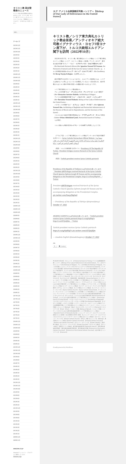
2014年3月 (16, 373)
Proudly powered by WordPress (63, 347)
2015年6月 (16, 357)
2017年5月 (16, 305)
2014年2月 (16, 376)
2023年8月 (16, 116)
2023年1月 (16, 135)
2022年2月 (16, 167)
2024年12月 (16, 74)
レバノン (65, 317)
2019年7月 (16, 247)
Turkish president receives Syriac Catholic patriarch (80, 159)
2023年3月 (16, 132)
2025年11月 (16, 48)
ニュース (69, 261)
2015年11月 (16, 350)
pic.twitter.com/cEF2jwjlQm (83, 230)
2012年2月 (16, 405)
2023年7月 (16, 119)
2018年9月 (16, 273)
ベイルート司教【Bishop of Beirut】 (81, 309)
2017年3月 (16, 312)
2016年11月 (16, 324)
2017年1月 (16, 318)
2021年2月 (16, 199)
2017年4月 (16, 308)
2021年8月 (16, 180)
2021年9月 (16, 177)
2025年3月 (16, 64)
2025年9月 (16, 55)
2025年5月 (16, 58)
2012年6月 (16, 398)
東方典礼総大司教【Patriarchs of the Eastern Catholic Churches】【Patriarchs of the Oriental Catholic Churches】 (79, 329)
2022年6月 (16, 158)
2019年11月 (16, 238)
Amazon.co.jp (17, 456)
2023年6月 (16, 122)
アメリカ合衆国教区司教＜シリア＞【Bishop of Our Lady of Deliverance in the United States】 (79, 262)
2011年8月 (16, 414)
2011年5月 (16, 421)
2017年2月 (16, 315)
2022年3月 (16, 164)
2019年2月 (16, 263)
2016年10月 (16, 328)
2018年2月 (16, 289)
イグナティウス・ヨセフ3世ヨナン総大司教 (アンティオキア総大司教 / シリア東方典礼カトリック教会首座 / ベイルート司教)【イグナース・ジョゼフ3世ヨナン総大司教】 (79, 274)
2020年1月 (16, 231)
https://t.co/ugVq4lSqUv (62, 230)
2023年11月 (16, 106)
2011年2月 (16, 430)
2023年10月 (16, 109)
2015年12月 (16, 347)
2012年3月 (16, 402)
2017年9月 (16, 302)
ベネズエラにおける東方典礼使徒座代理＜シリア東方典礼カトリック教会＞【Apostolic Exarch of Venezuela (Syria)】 (76, 312)
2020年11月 (16, 209)
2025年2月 (16, 68)
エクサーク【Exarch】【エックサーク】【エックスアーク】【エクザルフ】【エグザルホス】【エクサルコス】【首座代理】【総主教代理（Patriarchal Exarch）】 (79, 277)
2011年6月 (16, 418)
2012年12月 (16, 382)
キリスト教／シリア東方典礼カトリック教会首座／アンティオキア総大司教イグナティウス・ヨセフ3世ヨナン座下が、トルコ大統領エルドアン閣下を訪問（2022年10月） (79, 44)
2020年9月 (16, 215)
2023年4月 (16, 129)
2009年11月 (16, 440)
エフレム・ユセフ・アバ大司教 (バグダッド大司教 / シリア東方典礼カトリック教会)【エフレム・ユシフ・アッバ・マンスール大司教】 (79, 280)
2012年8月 (16, 395)
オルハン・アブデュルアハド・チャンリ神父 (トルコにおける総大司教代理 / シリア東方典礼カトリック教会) (79, 283)
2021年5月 (16, 190)
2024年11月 (16, 77)
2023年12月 (16, 103)
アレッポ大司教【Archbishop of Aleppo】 (90, 265)
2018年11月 (16, 267)
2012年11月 (16, 385)
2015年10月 (16, 353)
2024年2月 (16, 97)
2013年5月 (16, 379)
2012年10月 (16, 389)
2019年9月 (16, 241)
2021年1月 (16, 202)
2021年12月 (16, 170)
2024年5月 (16, 87)
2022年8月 (16, 151)
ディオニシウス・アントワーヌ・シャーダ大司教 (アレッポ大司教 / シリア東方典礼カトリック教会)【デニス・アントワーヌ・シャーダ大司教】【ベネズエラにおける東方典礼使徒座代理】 (79, 291)
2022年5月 (16, 161)
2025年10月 (16, 52)
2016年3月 (16, 341)
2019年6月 (16, 251)
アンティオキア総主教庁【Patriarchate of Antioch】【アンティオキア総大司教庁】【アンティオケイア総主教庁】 (79, 268)
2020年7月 (16, 222)
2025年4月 (16, 61)
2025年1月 (16, 71)
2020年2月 (16, 228)
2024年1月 (16, 100)
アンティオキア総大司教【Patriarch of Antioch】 (78, 270)
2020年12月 (16, 206)
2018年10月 (16, 270)
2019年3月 (16, 260)
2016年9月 (16, 331)
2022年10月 (16, 145)
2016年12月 (16, 321)
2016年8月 (16, 334)
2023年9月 (16, 113)
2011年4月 (16, 424)
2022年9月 (16, 148)
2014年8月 (16, 360)
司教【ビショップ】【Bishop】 (95, 319)
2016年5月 (16, 337)
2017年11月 (16, 299)
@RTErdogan (66, 185)
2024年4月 (16, 90)
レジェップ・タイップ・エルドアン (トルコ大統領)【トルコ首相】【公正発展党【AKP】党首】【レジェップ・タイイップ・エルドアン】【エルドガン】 (79, 315)
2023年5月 (16, 125)
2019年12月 (16, 235)
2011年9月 (16, 411)
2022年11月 (16, 141)
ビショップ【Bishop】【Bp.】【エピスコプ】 (71, 307)
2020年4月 (16, 225)
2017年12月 (16, 296)
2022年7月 (16, 154)
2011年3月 (16, 427)
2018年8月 (16, 276)
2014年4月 (16, 369)
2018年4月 (16, 283)
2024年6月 (16, 84)
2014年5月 (16, 366)
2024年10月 (16, 80)
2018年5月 (16, 280)
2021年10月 (16, 174)
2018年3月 (16, 286)
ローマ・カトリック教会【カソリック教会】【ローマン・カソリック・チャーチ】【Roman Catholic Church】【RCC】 (79, 318)
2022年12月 (16, 138)
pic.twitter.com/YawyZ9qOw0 (65, 195)
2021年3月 (16, 196)
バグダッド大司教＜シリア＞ (71, 303)
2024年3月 (16, 93)
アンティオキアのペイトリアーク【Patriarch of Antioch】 (84, 267)
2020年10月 (16, 212)
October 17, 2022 (60, 205)
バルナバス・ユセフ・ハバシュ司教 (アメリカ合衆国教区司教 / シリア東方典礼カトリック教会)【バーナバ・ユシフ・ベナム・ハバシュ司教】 (79, 305)
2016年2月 (16, 344)
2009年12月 (16, 437)
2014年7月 (16, 363)
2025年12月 (16, 45)
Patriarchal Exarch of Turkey (83, 261)
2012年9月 (16, 392)
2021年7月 (16, 183)
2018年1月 (16, 292)
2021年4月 (16, 193)
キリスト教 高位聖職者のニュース (22, 9)
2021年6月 (16, 186)
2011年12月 (16, 408)
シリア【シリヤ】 (91, 284)
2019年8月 (16, 244)
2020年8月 (16, 219)
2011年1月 (16, 434)
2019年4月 (16, 257)
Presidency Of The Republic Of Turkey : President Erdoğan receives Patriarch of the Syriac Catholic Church (78, 151)
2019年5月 (16, 254)
